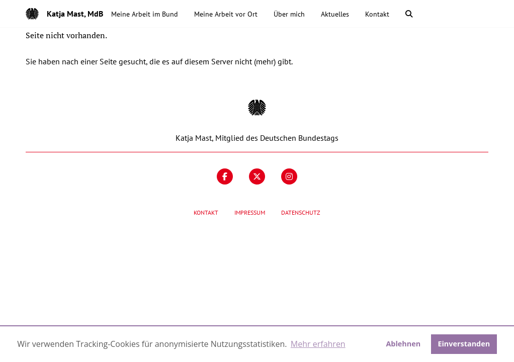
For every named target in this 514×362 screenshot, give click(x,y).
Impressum (249, 212)
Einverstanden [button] (464, 343)
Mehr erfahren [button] (318, 343)
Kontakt (206, 212)
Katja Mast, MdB (75, 14)
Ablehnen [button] (403, 343)
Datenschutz (300, 212)
